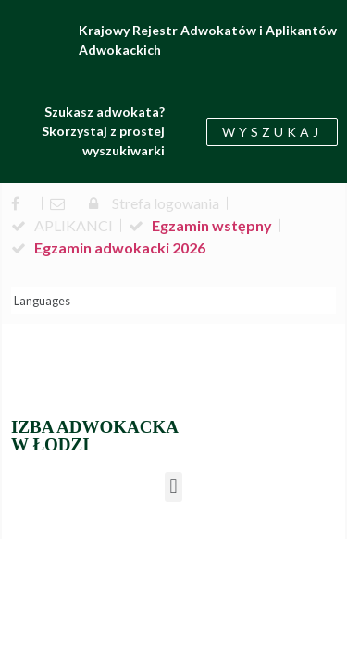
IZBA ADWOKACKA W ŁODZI (95, 435)
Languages (42, 300)
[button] (272, 131)
